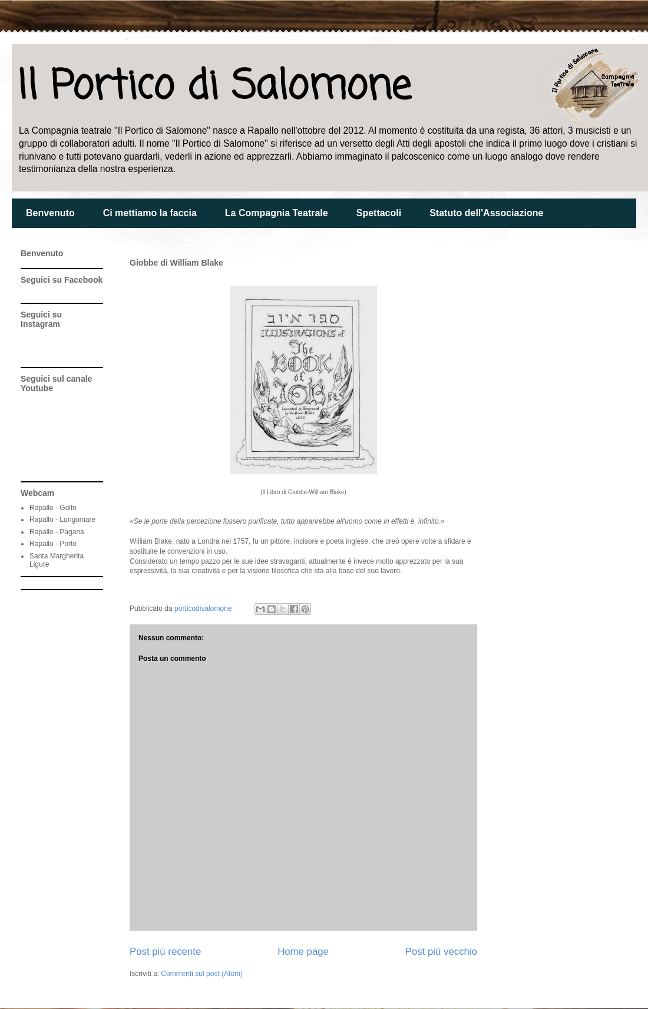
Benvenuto (50, 213)
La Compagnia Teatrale (276, 213)
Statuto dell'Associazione (486, 213)
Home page (303, 951)
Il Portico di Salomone (214, 87)
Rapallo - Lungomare (62, 519)
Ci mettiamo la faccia (150, 213)
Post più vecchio (441, 951)
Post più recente (165, 951)
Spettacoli (378, 213)
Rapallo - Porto (53, 544)
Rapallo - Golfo (53, 508)
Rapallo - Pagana (56, 532)
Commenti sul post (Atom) (202, 974)
